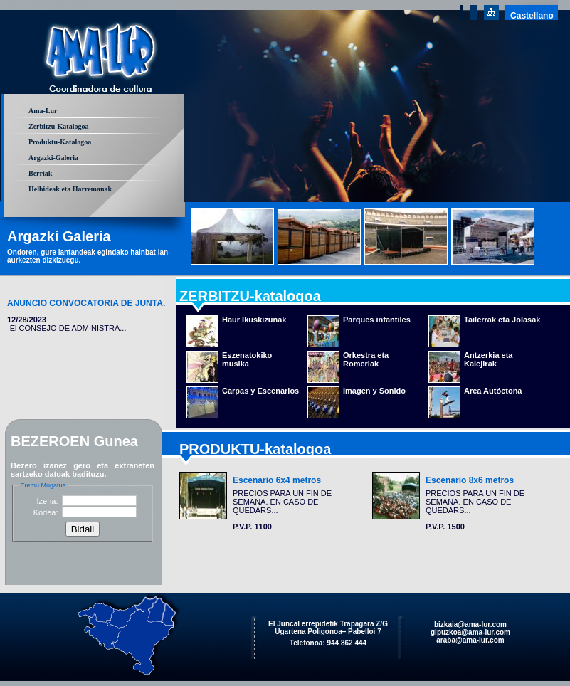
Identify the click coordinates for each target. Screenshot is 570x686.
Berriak (40, 173)
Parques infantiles (377, 319)
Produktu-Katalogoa (59, 142)
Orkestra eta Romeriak (366, 359)
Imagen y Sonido (374, 390)
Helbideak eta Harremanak (70, 189)
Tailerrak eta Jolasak (502, 319)
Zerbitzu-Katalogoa (58, 126)
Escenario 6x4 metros (277, 480)
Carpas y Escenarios (260, 390)
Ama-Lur (43, 111)
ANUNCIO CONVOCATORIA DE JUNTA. (86, 303)
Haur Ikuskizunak (254, 319)
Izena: (47, 501)
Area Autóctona (493, 390)
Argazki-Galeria (53, 158)
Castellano (532, 16)
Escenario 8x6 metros (470, 480)
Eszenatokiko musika (247, 359)
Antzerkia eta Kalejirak (488, 359)
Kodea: (45, 512)
